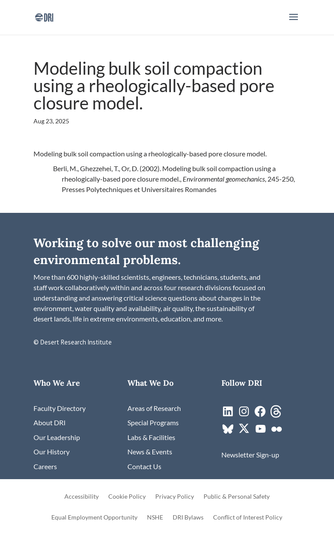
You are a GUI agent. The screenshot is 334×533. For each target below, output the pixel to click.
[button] (294, 22)
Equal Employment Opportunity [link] (94, 517)
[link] (44, 16)
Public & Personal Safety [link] (237, 496)
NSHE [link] (155, 517)
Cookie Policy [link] (127, 496)
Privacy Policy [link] (174, 496)
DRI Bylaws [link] (188, 517)
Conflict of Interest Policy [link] (247, 517)
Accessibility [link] (81, 496)
